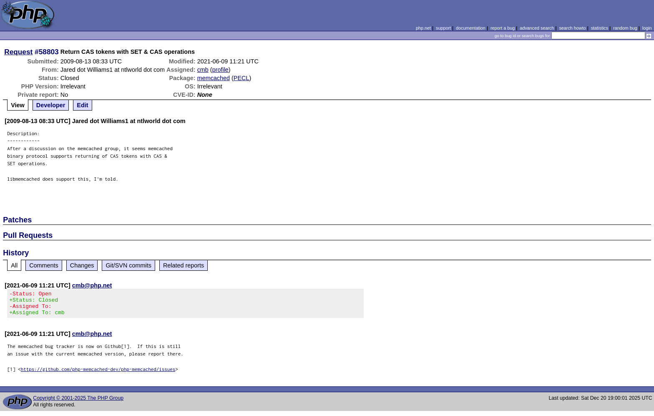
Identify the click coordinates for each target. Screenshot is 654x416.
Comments (43, 265)
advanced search (537, 27)
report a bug (502, 27)
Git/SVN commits (128, 265)
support (443, 27)
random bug (625, 27)
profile (220, 69)
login (647, 27)
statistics (599, 27)
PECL (241, 78)
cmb (203, 69)
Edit (82, 105)
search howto (572, 27)
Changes (82, 265)
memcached (213, 78)
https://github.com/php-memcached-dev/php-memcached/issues (98, 374)
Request (18, 52)
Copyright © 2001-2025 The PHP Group (78, 403)
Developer (50, 105)
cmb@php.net (92, 285)
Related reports (183, 265)
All (14, 265)
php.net (423, 27)
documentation (470, 27)
